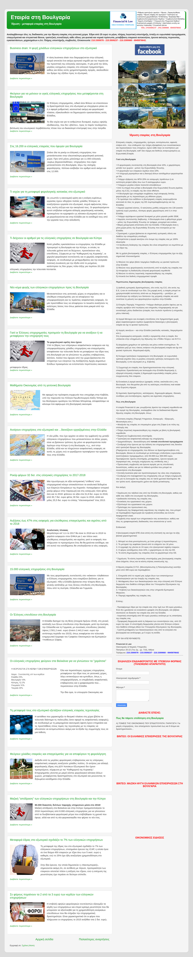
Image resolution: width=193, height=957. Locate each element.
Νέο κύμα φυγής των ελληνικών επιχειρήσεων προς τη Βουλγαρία (49, 287)
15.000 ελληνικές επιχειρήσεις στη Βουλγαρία (37, 569)
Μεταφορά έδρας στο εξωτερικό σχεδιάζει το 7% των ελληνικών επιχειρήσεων (56, 839)
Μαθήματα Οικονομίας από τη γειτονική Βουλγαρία (40, 385)
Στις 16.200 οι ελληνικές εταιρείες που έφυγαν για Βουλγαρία (46, 146)
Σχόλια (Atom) (28, 945)
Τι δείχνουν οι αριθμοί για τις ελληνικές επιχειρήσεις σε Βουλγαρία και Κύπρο (56, 238)
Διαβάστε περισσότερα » (21, 78)
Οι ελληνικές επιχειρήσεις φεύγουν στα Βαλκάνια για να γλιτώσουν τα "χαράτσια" (58, 661)
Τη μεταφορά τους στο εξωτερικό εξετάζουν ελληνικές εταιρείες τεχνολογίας (54, 710)
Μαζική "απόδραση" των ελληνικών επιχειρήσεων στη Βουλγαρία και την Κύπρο (58, 798)
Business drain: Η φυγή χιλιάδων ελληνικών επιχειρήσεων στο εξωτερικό (53, 48)
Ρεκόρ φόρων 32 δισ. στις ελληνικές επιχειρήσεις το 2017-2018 (47, 475)
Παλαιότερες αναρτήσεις (94, 939)
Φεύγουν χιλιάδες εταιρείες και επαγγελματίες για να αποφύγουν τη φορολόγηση (58, 753)
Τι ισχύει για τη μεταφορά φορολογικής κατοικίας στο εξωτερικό (47, 191)
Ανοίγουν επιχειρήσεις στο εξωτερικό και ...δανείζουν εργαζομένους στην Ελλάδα (58, 429)
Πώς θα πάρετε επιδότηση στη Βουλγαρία (140, 718)
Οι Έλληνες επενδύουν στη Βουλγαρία (33, 614)
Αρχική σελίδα (44, 939)
